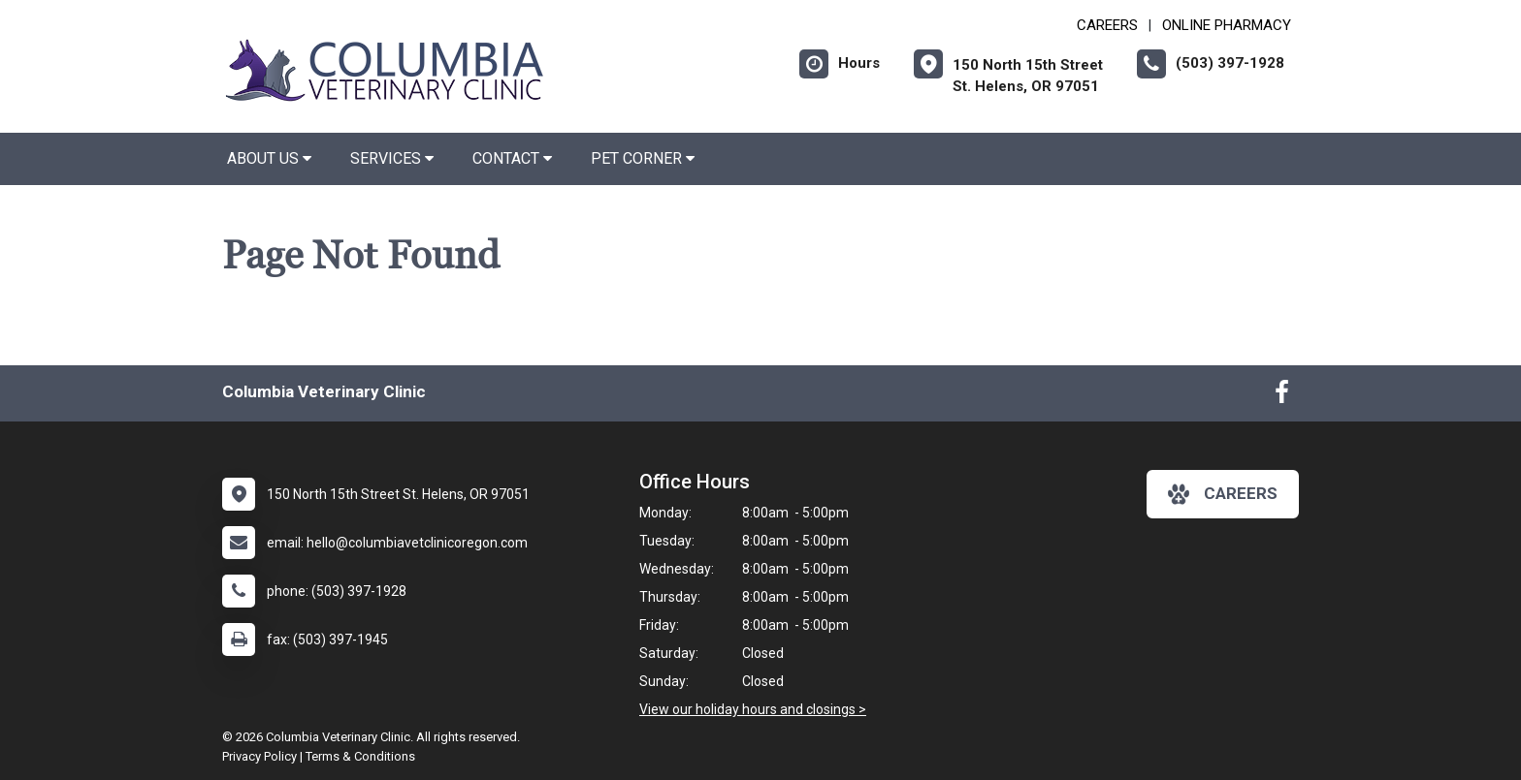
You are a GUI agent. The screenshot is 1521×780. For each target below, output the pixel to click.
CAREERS (1107, 25)
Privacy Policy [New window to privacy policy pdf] (259, 756)
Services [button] (392, 158)
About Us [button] (269, 158)
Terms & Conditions (360, 756)
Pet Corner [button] (643, 158)
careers (1223, 494)
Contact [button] (512, 158)
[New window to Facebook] (1282, 396)
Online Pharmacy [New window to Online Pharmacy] (1226, 25)
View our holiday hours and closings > (752, 709)
